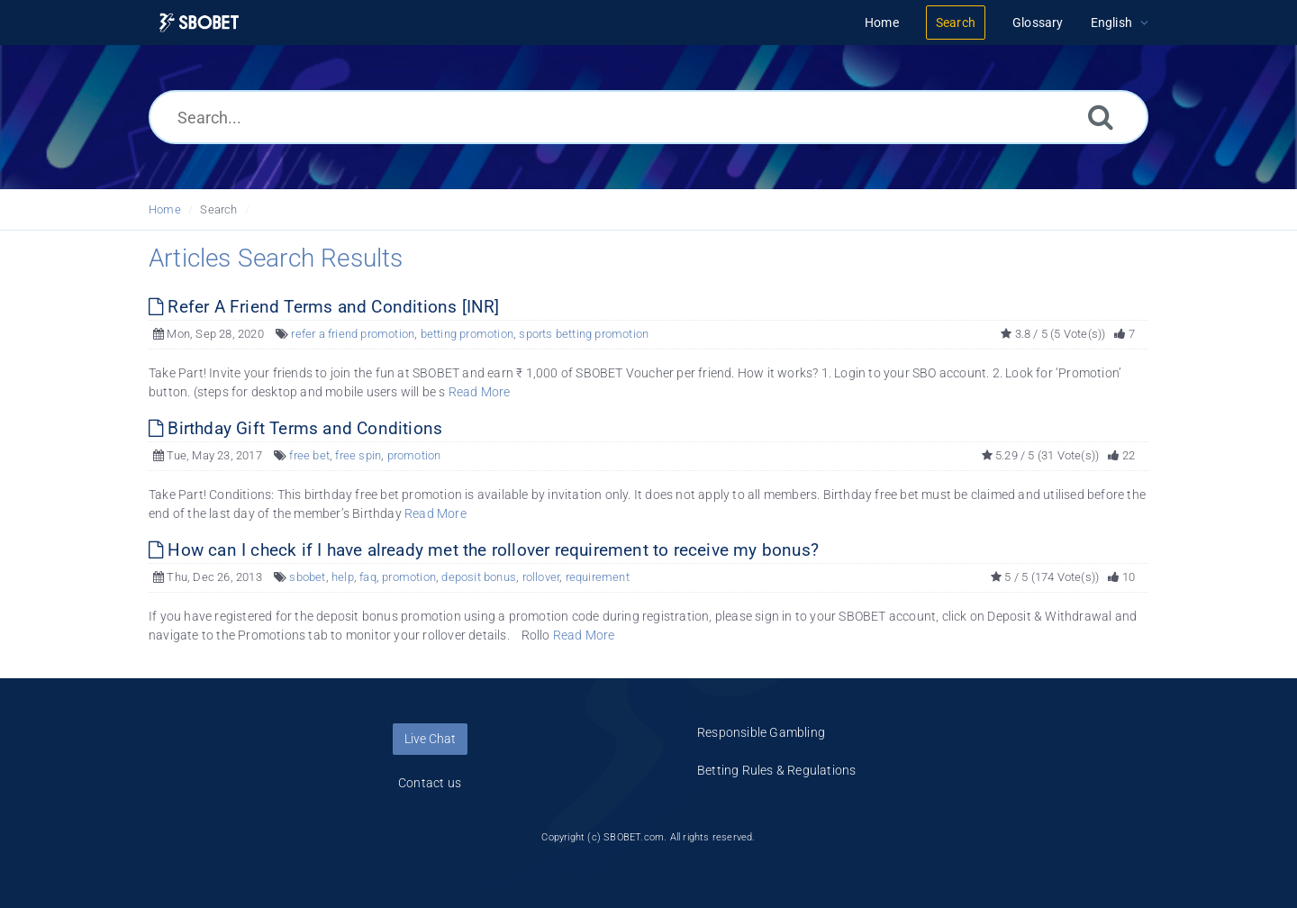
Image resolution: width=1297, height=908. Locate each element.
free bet (309, 455)
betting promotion (467, 333)
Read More (480, 392)
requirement (598, 577)
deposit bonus (478, 577)
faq (367, 577)
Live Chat (430, 738)
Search (218, 209)
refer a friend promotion (352, 333)
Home (165, 209)
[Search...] (648, 117)
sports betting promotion (583, 333)
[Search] (1101, 116)
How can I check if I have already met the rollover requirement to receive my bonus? (484, 550)
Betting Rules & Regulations (776, 770)
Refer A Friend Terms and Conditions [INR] (324, 306)
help (342, 577)
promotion (414, 455)
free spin (358, 455)
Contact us (429, 783)
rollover (541, 577)
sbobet (307, 577)
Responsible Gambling (761, 732)
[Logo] (199, 23)
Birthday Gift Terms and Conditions (295, 428)
